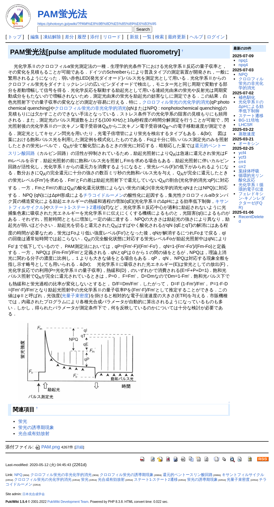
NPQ (243, 74)
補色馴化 (247, 97)
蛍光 (22, 421)
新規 (134, 36)
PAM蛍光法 (62, 14)
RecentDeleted (251, 219)
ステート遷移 (251, 115)
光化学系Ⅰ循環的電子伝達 (251, 187)
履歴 (81, 36)
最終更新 (177, 36)
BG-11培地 (249, 120)
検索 (159, 36)
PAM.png (47, 446)
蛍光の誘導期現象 (36, 427)
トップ (14, 36)
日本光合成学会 (33, 494)
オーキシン (249, 143)
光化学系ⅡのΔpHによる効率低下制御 (251, 106)
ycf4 (242, 152)
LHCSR (246, 124)
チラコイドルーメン (103, 195)
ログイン (216, 36)
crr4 (242, 161)
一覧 (147, 36)
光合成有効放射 (34, 433)
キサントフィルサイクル (243, 475)
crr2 (242, 166)
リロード (112, 36)
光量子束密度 (75, 295)
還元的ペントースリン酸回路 (188, 475)
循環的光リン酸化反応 (251, 177)
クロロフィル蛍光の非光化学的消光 (90, 108)
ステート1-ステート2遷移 (75, 207)
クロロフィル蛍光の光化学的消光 (175, 102)
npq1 (243, 60)
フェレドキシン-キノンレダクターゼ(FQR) (252, 200)
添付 (94, 36)
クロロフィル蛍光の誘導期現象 (126, 475)
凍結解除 (52, 36)
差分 (69, 36)
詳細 (79, 447)
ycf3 (242, 157)
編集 (34, 36)
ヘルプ (196, 36)
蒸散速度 (247, 133)
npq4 (243, 64)
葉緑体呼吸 (249, 171)
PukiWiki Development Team (67, 501)
